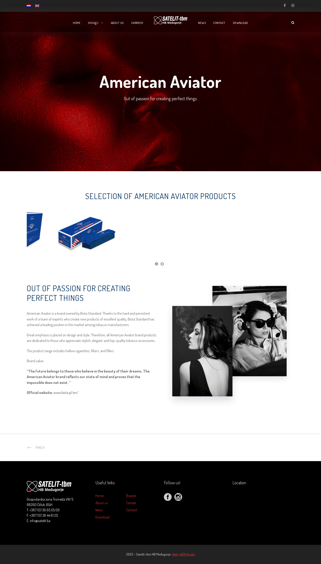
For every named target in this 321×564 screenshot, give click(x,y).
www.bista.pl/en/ (66, 392)
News (202, 23)
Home (76, 23)
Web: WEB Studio (183, 554)
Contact (219, 23)
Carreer (137, 23)
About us (117, 23)
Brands (93, 23)
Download (240, 23)
